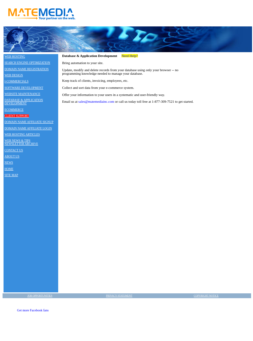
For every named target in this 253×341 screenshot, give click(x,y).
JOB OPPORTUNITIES (39, 295)
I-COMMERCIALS (17, 81)
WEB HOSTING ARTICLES (22, 134)
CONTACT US (14, 150)
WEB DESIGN (14, 75)
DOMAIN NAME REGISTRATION (27, 69)
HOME (9, 169)
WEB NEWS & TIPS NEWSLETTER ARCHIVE (21, 142)
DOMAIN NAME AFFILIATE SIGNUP (29, 122)
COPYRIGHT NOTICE (206, 295)
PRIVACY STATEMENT (119, 295)
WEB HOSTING (15, 56)
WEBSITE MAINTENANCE (22, 94)
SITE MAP (11, 175)
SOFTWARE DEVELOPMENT (24, 88)
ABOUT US (12, 156)
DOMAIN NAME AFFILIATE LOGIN (28, 128)
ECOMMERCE (14, 109)
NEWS (9, 162)
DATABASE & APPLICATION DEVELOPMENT (24, 102)
